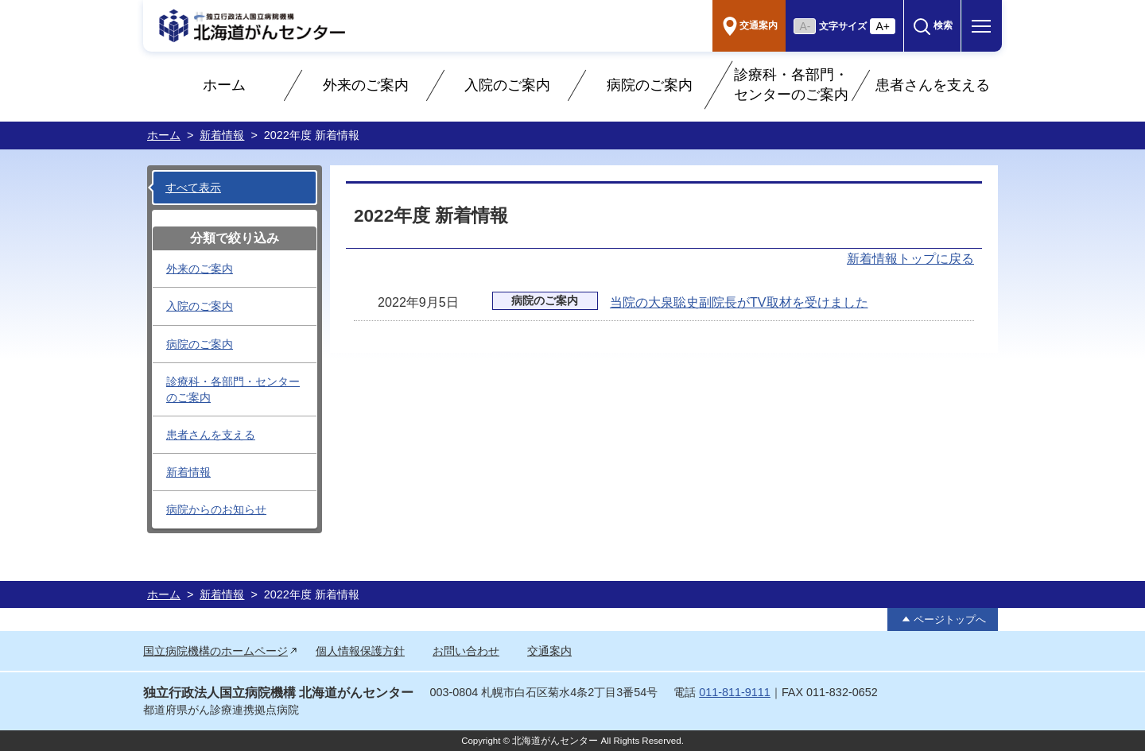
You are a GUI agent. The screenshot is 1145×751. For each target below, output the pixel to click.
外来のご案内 (366, 85)
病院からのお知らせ (216, 509)
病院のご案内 (650, 85)
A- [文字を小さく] (804, 26)
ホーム (224, 85)
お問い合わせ (466, 651)
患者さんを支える (932, 85)
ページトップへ (950, 619)
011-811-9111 (734, 692)
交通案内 (549, 651)
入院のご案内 (507, 85)
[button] (932, 26)
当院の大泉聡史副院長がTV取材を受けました (739, 302)
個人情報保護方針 (360, 651)
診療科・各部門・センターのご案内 (791, 85)
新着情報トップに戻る (910, 258)
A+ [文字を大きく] (882, 26)
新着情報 (222, 135)
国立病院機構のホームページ (215, 651)
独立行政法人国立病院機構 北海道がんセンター (278, 692)
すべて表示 (193, 187)
